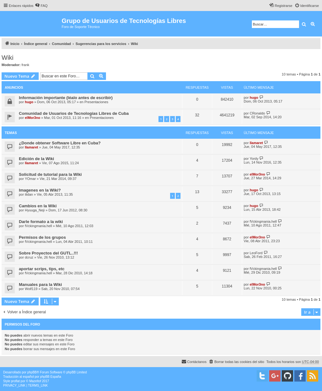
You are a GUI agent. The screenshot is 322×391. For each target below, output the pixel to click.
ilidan (29, 194)
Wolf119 (31, 289)
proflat (15, 381)
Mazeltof (35, 381)
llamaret (31, 147)
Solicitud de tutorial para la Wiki (50, 174)
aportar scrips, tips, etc (41, 268)
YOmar (30, 179)
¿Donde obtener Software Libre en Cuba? (60, 143)
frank (25, 65)
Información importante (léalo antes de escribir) (66, 97)
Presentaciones (96, 102)
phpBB (32, 372)
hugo (29, 102)
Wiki (8, 57)
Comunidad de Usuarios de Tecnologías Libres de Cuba (74, 113)
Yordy (254, 158)
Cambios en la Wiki (38, 206)
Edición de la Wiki (36, 158)
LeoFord (256, 253)
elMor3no (32, 118)
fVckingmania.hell (38, 226)
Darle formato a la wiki (41, 221)
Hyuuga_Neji (35, 210)
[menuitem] (41, 5)
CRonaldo (257, 113)
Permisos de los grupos (42, 237)
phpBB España (50, 376)
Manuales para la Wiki (40, 284)
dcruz (29, 257)
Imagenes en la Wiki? (40, 190)
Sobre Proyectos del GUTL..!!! (48, 253)
